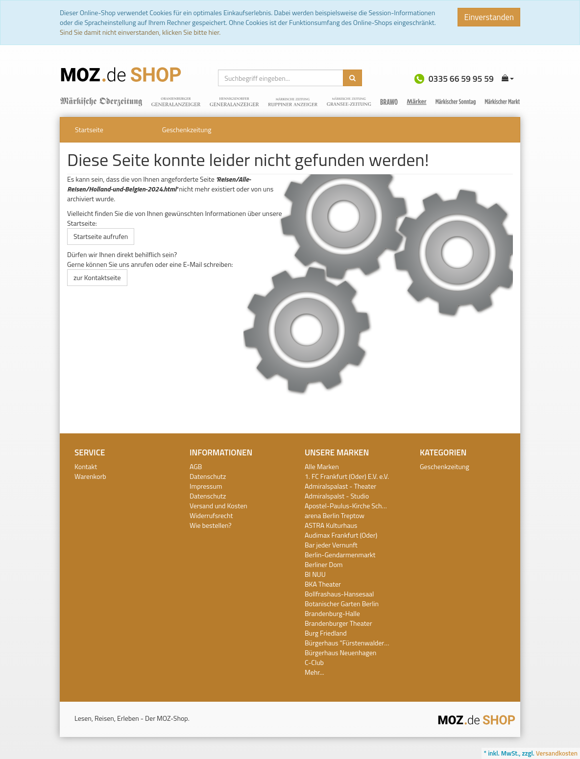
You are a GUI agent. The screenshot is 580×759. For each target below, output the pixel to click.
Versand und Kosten (218, 505)
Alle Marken (322, 466)
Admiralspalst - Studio (337, 496)
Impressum (206, 486)
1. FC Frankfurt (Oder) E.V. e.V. (347, 476)
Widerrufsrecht (211, 515)
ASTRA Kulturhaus (331, 525)
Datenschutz (208, 476)
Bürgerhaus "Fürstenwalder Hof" (352, 643)
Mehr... (314, 672)
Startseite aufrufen (100, 236)
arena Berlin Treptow (334, 515)
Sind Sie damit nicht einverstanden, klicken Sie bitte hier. (140, 32)
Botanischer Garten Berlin (342, 603)
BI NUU (315, 574)
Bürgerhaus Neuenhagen (340, 652)
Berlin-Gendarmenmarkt (340, 554)
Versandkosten (557, 753)
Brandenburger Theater (338, 623)
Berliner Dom (323, 564)
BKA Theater (323, 584)
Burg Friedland (326, 633)
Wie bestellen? (211, 525)
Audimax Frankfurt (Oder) (341, 535)
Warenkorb (90, 476)
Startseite (89, 129)
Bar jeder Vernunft (331, 545)
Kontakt (85, 466)
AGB (196, 466)
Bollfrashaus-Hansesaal (339, 594)
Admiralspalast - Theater (340, 486)
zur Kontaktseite (97, 277)
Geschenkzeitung (187, 129)
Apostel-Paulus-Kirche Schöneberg (355, 505)
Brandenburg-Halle (332, 613)
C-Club (314, 662)
